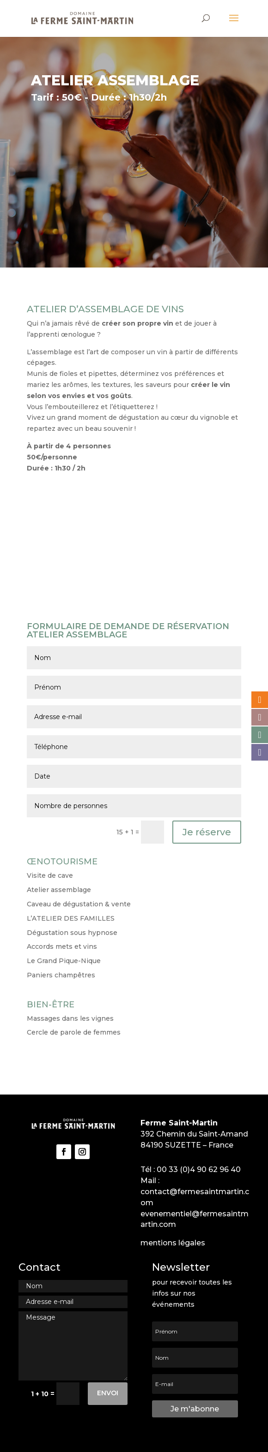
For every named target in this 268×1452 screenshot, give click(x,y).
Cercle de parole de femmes (74, 1032)
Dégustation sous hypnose (72, 932)
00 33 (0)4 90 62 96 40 (199, 1169)
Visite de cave (50, 875)
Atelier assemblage (59, 890)
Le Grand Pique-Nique (64, 961)
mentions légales (172, 1242)
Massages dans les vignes (70, 1018)
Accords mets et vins (62, 946)
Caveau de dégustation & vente (79, 904)
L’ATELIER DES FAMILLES (71, 918)
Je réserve (207, 832)
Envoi (107, 1393)
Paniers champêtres (61, 975)
